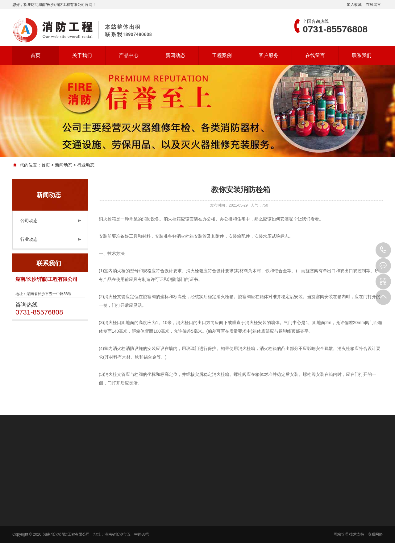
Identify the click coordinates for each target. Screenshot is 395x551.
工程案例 (222, 55)
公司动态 (29, 220)
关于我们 (82, 55)
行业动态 (29, 239)
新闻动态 (175, 55)
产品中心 (129, 55)
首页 (35, 55)
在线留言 (373, 4)
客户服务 (268, 55)
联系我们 (362, 55)
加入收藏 (354, 4)
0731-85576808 (383, 250)
